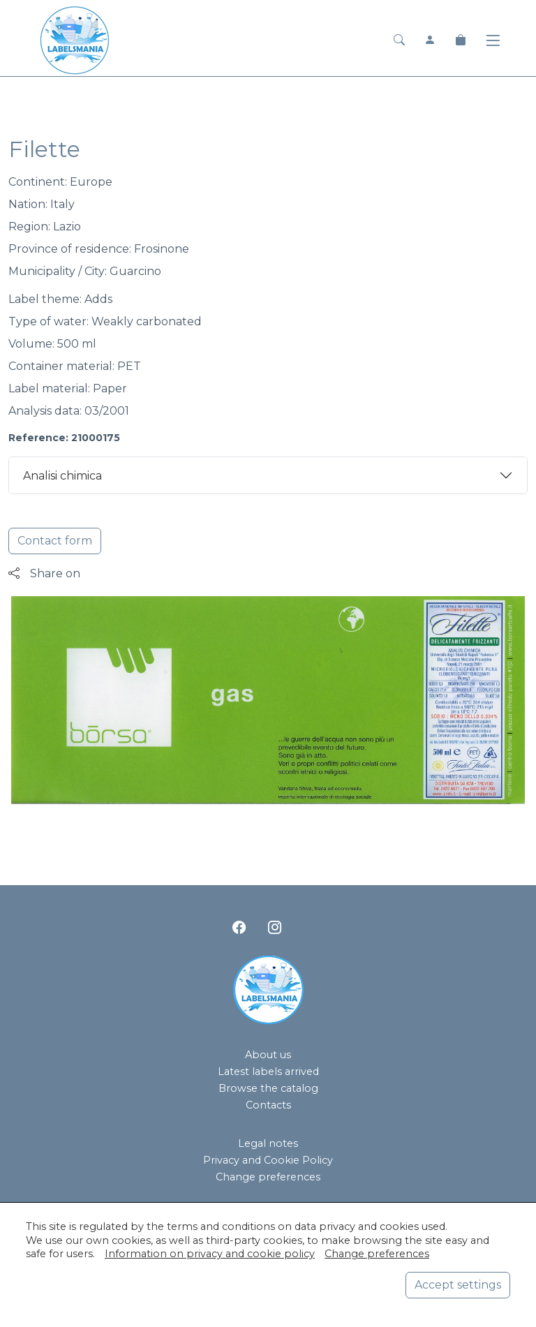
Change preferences (268, 1177)
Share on (44, 573)
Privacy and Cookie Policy (268, 1160)
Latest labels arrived (268, 1071)
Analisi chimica (62, 475)
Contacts (268, 1105)
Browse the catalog (268, 1088)
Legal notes (268, 1143)
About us (268, 1054)
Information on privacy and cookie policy (210, 1253)
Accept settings (458, 1284)
